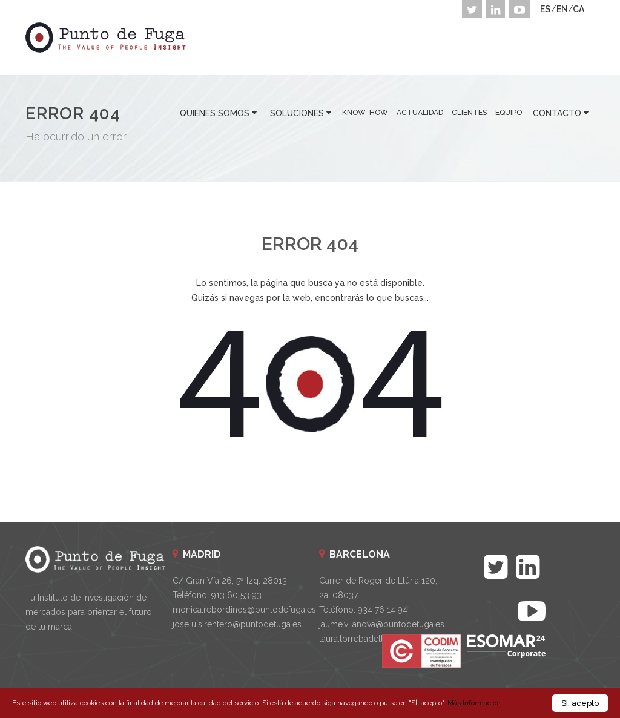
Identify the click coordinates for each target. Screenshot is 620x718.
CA (578, 9)
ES (545, 9)
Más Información (474, 703)
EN (562, 9)
